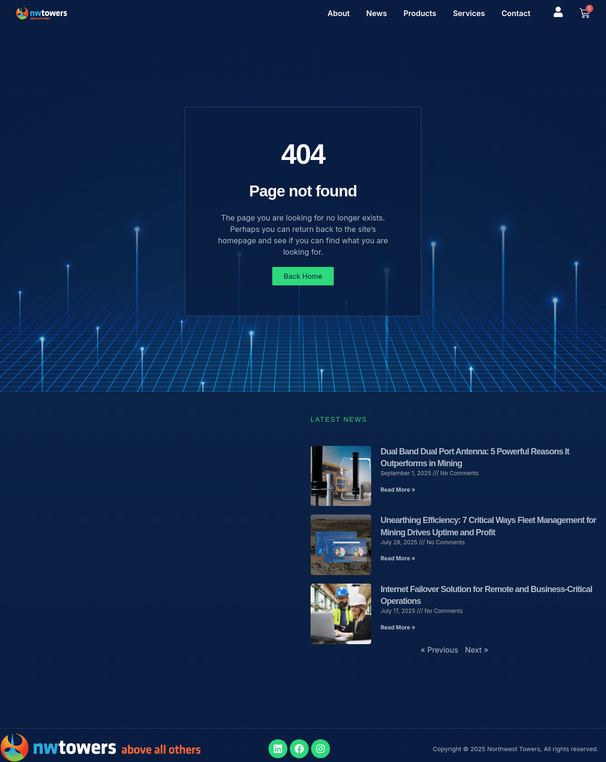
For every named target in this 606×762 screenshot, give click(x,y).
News (376, 13)
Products (419, 13)
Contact (515, 13)
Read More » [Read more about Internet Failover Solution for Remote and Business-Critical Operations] (398, 627)
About (339, 13)
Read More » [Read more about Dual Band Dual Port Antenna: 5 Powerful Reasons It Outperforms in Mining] (398, 489)
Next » (476, 650)
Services (469, 13)
